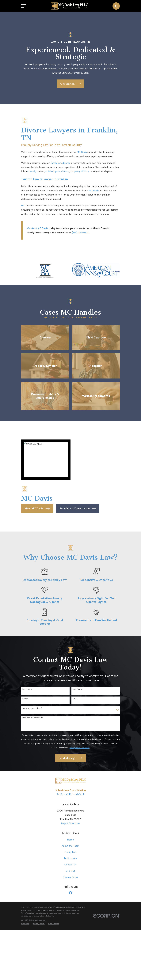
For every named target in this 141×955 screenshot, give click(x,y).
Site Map (70, 870)
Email (75, 699)
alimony (65, 171)
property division (79, 171)
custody (31, 171)
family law (56, 162)
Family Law (70, 852)
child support (52, 171)
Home (70, 839)
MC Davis (82, 152)
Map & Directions (70, 823)
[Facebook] (70, 893)
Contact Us (70, 864)
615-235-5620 (70, 794)
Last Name (77, 689)
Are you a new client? (32, 708)
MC (23, 205)
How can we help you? (32, 718)
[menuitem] (25, 924)
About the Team (70, 845)
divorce (66, 162)
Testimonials (70, 858)
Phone (25, 699)
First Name (27, 689)
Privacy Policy (70, 877)
